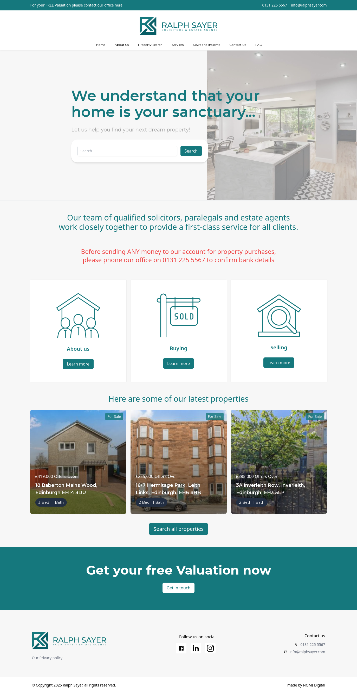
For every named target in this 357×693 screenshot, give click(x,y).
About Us (122, 45)
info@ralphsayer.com (309, 5)
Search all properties (178, 528)
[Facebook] (181, 648)
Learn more (78, 364)
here (118, 5)
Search (191, 151)
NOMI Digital (314, 685)
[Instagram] (210, 648)
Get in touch (179, 588)
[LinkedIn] (196, 648)
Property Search (150, 45)
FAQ (258, 45)
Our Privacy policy (47, 657)
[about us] (122, 45)
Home (100, 45)
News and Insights (206, 45)
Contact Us (237, 45)
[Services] (178, 45)
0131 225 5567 (274, 5)
